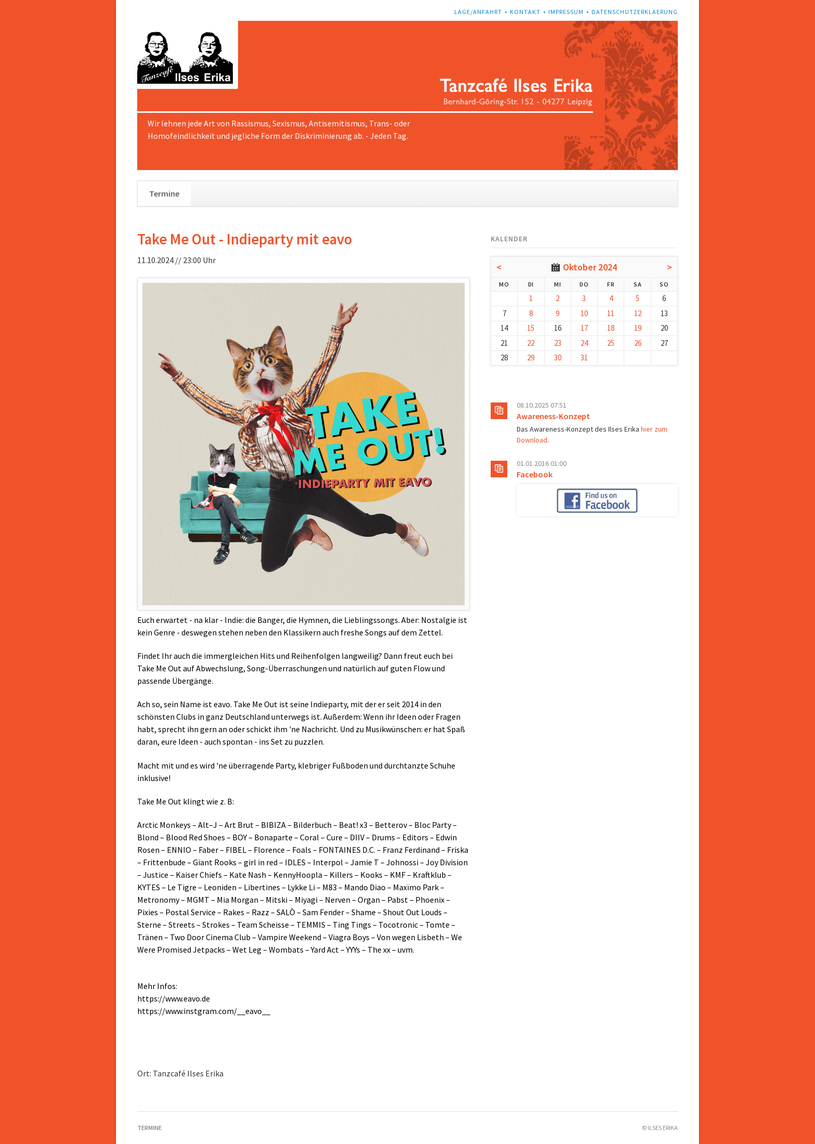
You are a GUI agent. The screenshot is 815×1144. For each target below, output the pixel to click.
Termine (164, 193)
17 (584, 328)
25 (610, 343)
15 (530, 328)
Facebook (535, 474)
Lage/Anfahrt (478, 12)
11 (610, 313)
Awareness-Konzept (553, 416)
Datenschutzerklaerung (634, 12)
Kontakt (525, 12)
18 (610, 328)
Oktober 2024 (590, 267)
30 (557, 357)
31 (584, 357)
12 (637, 313)
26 (637, 343)
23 (557, 343)
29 (530, 357)
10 (584, 313)
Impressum (566, 12)
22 (530, 343)
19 (637, 328)
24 (584, 343)
